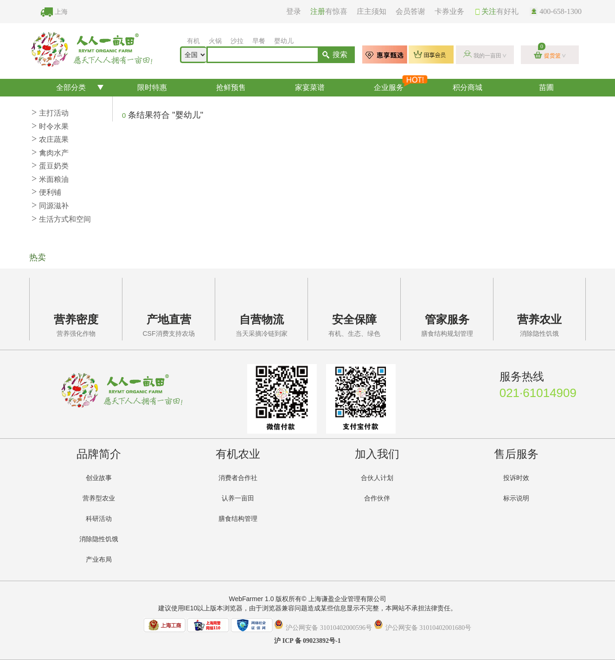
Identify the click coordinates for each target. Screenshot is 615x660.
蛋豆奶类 (50, 166)
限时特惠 (152, 87)
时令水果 (50, 126)
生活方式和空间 (61, 219)
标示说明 (516, 498)
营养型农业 (99, 498)
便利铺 (46, 192)
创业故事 (99, 477)
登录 (293, 11)
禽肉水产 (50, 153)
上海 (61, 11)
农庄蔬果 (50, 139)
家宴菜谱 (310, 87)
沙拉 (237, 41)
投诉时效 (516, 477)
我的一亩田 (487, 55)
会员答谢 (410, 11)
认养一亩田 (238, 498)
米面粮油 (50, 179)
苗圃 (546, 87)
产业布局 (99, 559)
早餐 (258, 41)
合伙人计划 (377, 477)
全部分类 (71, 87)
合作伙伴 (377, 498)
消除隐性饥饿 (98, 539)
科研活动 (99, 518)
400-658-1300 (556, 11)
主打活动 (50, 113)
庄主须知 (371, 11)
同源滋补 (50, 206)
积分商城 (467, 87)
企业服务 (400, 85)
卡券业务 (449, 11)
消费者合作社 (237, 477)
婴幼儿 (284, 41)
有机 (193, 41)
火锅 (215, 41)
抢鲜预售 (231, 87)
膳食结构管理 (237, 518)
